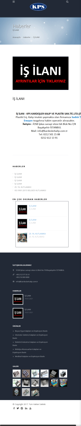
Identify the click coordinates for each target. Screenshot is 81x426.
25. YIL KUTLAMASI (22, 187)
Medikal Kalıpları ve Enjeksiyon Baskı (30, 356)
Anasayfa (16, 37)
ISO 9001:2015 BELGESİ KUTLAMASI (30, 190)
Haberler (26, 37)
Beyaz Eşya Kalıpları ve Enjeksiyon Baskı (31, 331)
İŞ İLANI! (18, 174)
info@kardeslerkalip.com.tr (27, 281)
